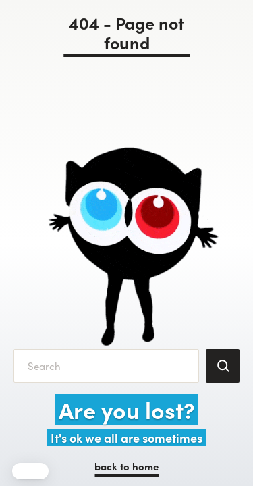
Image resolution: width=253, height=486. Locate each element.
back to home (126, 466)
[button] (30, 471)
